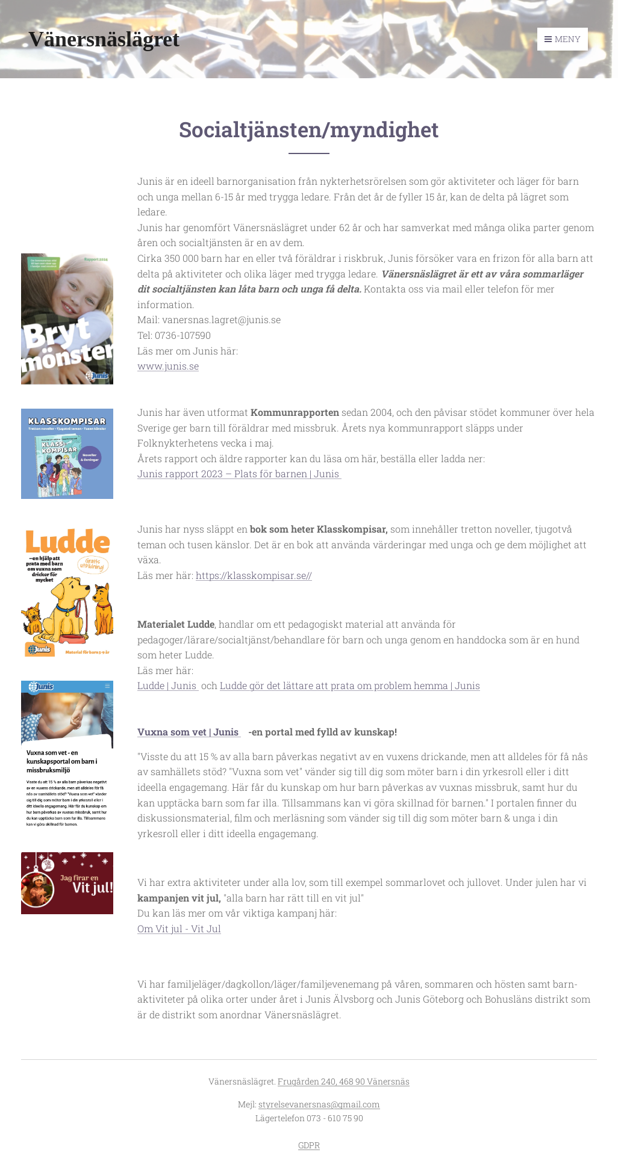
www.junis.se (168, 365)
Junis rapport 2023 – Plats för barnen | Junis (239, 473)
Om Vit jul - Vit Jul (179, 927)
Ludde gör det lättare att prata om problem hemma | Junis (350, 685)
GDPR (309, 1145)
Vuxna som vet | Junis (189, 731)
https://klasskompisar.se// (254, 574)
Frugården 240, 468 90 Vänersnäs (344, 1081)
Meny (563, 39)
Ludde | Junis (168, 685)
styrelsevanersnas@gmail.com (319, 1104)
